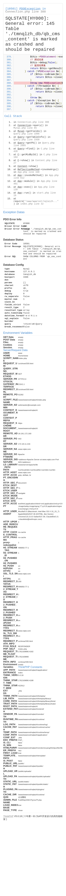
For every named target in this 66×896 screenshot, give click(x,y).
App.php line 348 (28, 172)
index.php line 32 (32, 204)
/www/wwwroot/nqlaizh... (41, 201)
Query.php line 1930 (26, 139)
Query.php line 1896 (26, 134)
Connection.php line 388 (25, 11)
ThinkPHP (8, 816)
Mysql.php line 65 (25, 128)
